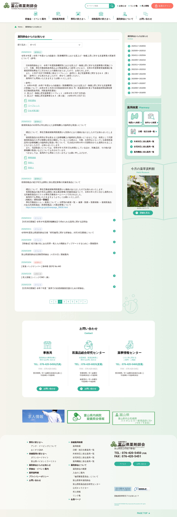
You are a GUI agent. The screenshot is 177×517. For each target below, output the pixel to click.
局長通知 (30, 100)
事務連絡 (30, 157)
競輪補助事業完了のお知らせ (125, 496)
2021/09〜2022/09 (139, 74)
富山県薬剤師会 (21, 5)
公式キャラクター (80, 488)
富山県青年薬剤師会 (81, 480)
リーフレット (32, 105)
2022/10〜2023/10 (139, 70)
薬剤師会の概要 (80, 469)
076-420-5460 (129, 364)
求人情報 (145, 6)
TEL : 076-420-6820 (88, 364)
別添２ (29, 168)
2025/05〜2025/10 (139, 51)
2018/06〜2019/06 (139, 88)
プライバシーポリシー (39, 477)
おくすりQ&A (37, 450)
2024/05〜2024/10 (139, 60)
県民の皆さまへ (36, 442)
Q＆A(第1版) (31, 110)
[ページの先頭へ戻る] (88, 513)
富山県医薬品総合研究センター (86, 484)
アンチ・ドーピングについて (44, 446)
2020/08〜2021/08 (139, 79)
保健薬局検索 (77, 442)
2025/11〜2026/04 (139, 46)
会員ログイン (164, 6)
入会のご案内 (79, 473)
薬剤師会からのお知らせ (33, 27)
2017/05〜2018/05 (139, 93)
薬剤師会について (79, 465)
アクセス (123, 471)
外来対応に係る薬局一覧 (144, 142)
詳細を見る (145, 213)
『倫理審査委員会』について (85, 477)
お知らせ (122, 6)
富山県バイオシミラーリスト (44, 461)
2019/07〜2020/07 (139, 84)
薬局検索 (77, 446)
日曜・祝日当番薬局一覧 (83, 450)
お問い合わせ (49, 389)
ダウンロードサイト (40, 458)
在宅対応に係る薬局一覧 (144, 147)
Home (20, 27)
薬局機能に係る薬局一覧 (144, 152)
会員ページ (76, 499)
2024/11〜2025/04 (139, 56)
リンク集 (133, 6)
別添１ (29, 162)
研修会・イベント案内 (39, 469)
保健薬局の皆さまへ (38, 454)
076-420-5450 (47, 364)
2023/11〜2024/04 (139, 65)
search (114, 6)
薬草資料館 (34, 473)
